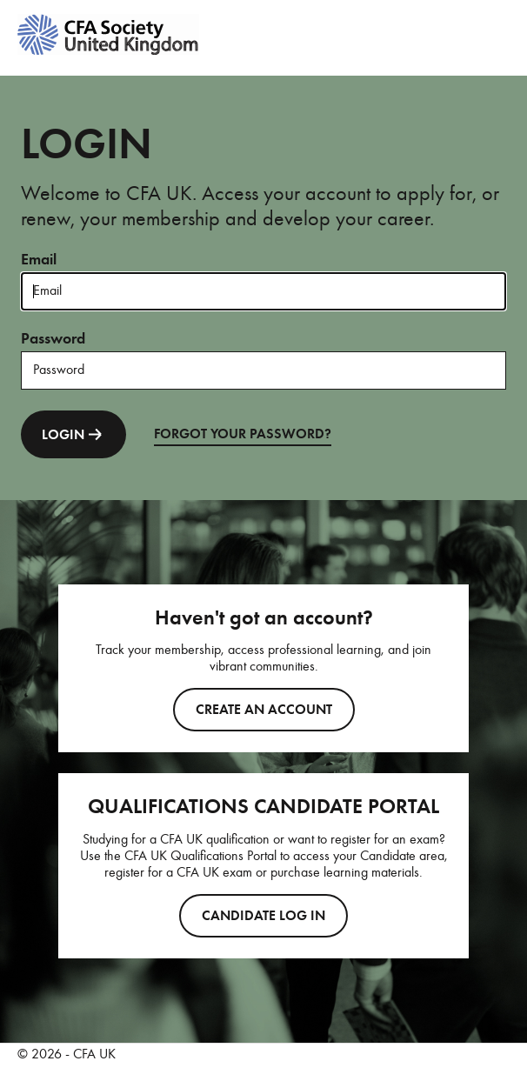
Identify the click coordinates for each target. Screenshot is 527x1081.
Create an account (264, 709)
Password (53, 338)
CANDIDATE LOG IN (263, 915)
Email (39, 259)
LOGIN (73, 434)
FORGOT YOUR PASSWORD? (242, 434)
